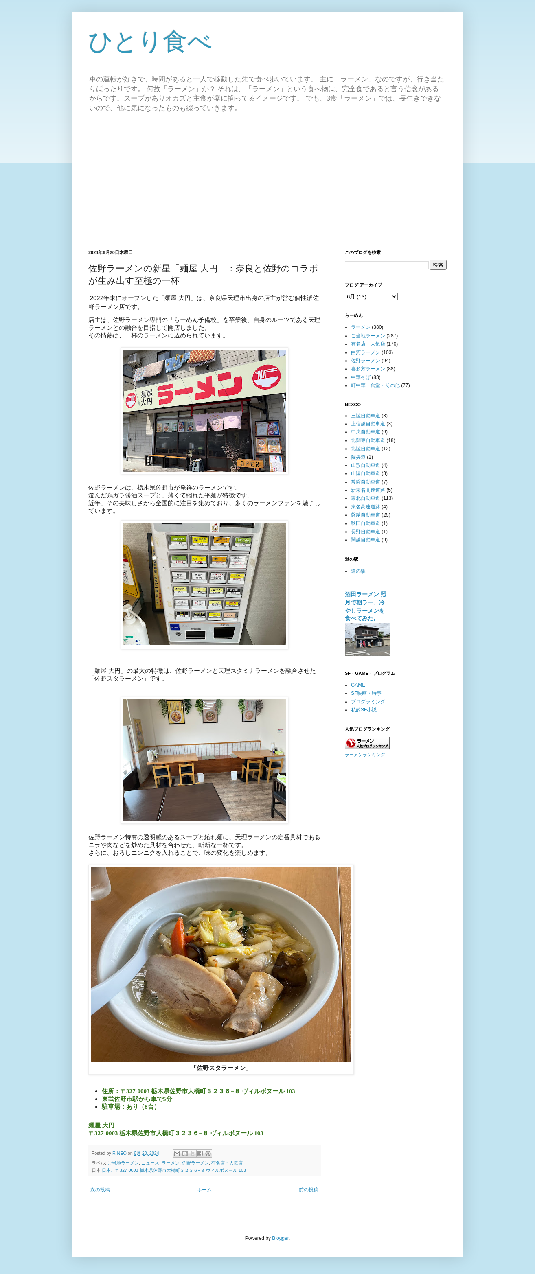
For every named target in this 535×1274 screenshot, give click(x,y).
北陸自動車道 (365, 448)
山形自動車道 (365, 465)
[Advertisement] (267, 180)
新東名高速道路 (368, 490)
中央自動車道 (365, 432)
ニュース (150, 1162)
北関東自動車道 (368, 440)
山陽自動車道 (365, 473)
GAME (358, 685)
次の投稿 (100, 1190)
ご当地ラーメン (123, 1162)
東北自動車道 (365, 498)
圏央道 (358, 457)
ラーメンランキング (365, 754)
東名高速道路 (365, 507)
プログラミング (368, 702)
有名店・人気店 (227, 1162)
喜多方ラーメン (368, 369)
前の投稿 (308, 1190)
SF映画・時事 (366, 693)
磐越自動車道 (365, 515)
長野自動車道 (365, 531)
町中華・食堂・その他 (375, 385)
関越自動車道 (365, 540)
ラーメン (171, 1162)
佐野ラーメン (195, 1162)
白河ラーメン (365, 352)
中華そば (361, 377)
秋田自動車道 (365, 523)
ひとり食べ (150, 41)
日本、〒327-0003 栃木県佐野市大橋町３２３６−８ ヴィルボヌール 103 (174, 1170)
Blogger (280, 1238)
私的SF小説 (364, 710)
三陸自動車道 (365, 415)
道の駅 (358, 571)
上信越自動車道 (368, 424)
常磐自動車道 (365, 482)
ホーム (204, 1190)
